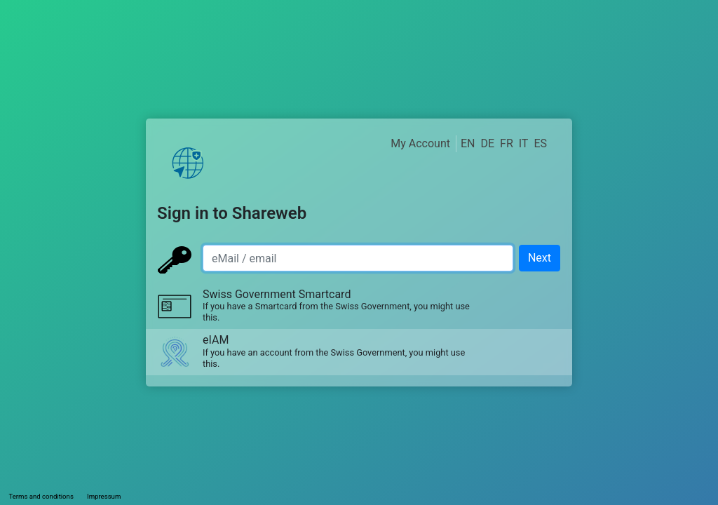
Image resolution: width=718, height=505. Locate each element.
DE (487, 143)
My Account (420, 143)
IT (524, 143)
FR (506, 143)
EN (468, 143)
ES (540, 143)
